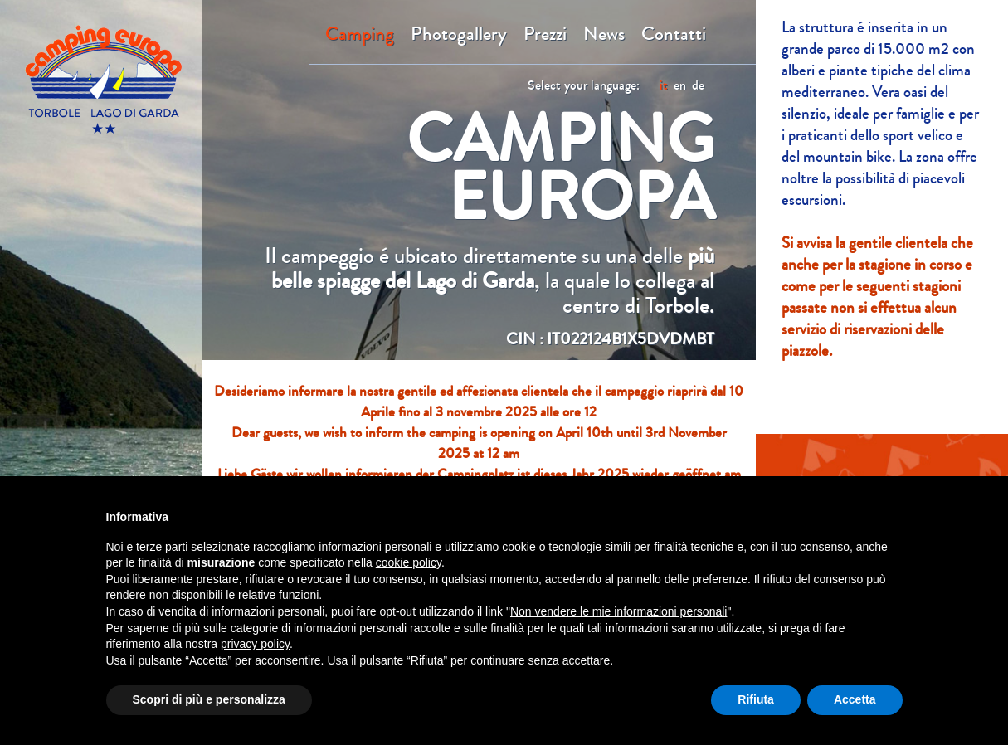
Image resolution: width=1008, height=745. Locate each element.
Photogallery (459, 34)
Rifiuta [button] (756, 699)
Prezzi (545, 34)
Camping (359, 34)
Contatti (673, 34)
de (698, 85)
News (604, 34)
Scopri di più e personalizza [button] (209, 699)
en (680, 85)
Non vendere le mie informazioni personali (618, 611)
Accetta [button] (855, 699)
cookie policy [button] (408, 562)
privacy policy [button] (255, 643)
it (664, 85)
